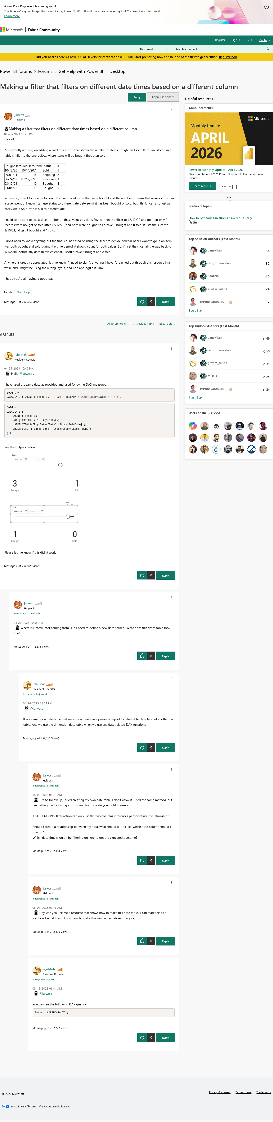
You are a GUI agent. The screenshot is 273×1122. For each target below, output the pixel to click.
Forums (69, 29)
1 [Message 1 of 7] (17, 302)
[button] (137, 97)
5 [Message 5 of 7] (45, 933)
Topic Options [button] (161, 97)
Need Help (23, 292)
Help (249, 40)
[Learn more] (202, 186)
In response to (27, 615)
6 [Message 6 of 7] (45, 1030)
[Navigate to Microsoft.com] (11, 29)
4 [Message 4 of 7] (35, 740)
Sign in (236, 40)
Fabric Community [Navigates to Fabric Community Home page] (44, 29)
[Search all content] (222, 49)
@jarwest (25, 373)
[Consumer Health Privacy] (54, 1108)
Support (176, 29)
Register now (228, 57)
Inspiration (87, 29)
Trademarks (263, 1094)
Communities (123, 29)
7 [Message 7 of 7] (45, 852)
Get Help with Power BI (81, 71)
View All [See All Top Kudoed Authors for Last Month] (195, 397)
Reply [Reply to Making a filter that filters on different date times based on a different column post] (165, 301)
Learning (158, 29)
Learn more (12, 16)
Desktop (117, 71)
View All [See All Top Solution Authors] (195, 310)
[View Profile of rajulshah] (21, 354)
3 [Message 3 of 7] (26, 648)
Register (220, 40)
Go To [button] (263, 40)
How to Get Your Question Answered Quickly (220, 218)
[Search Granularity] (154, 49)
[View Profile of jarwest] (19, 115)
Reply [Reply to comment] (165, 577)
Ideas (105, 29)
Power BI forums (16, 71)
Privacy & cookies (220, 1094)
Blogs (142, 29)
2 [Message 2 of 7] (17, 567)
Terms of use (243, 1094)
